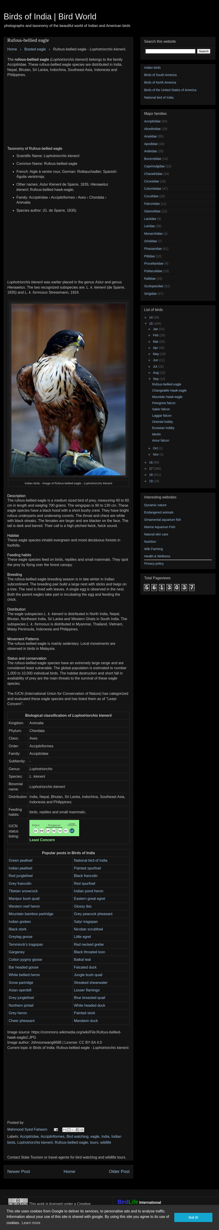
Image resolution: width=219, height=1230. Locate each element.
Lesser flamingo (87, 990)
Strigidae (150, 293)
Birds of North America (160, 82)
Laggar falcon (162, 415)
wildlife (105, 1142)
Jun (156, 360)
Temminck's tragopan (26, 944)
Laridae (149, 226)
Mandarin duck (86, 1021)
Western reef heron (24, 906)
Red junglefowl (21, 876)
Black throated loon (89, 952)
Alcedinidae (152, 129)
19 (151, 481)
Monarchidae (153, 233)
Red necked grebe (89, 944)
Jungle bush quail (88, 975)
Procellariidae (154, 263)
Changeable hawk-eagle (169, 390)
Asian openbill (20, 990)
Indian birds (152, 67)
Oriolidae (150, 241)
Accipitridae (29, 1136)
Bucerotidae (152, 159)
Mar (156, 341)
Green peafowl (20, 860)
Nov (156, 454)
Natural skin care (156, 534)
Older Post (119, 1171)
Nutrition (150, 541)
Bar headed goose (24, 967)
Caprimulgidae (154, 166)
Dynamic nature (155, 505)
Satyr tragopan (86, 922)
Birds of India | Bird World (50, 16)
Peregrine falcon (163, 403)
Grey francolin (20, 883)
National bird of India (90, 860)
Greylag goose (20, 937)
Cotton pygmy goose (25, 959)
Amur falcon (160, 440)
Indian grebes (20, 922)
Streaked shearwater (91, 983)
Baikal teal (82, 959)
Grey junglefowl (21, 998)
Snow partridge (21, 983)
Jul (155, 366)
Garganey (17, 952)
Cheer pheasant (22, 1021)
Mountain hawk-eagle (167, 397)
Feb (156, 335)
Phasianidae (153, 248)
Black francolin (86, 876)
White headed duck (89, 1005)
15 (151, 323)
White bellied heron (24, 975)
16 (151, 462)
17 (151, 468)
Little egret (82, 937)
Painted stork (84, 1013)
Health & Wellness (157, 556)
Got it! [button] (193, 1217)
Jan (156, 329)
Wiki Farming (153, 549)
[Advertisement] (68, 109)
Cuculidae (151, 196)
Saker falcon (161, 409)
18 (151, 475)
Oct (156, 448)
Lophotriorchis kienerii (35, 1142)
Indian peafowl (20, 868)
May (156, 354)
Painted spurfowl (87, 868)
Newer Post (18, 1171)
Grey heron (18, 1013)
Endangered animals (158, 512)
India (106, 1136)
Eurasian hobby (163, 428)
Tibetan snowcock (23, 891)
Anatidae (150, 136)
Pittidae (149, 256)
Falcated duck (85, 967)
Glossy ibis (82, 906)
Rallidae (150, 278)
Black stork (17, 929)
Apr (156, 348)
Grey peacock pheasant (93, 914)
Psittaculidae (153, 271)
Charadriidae (153, 174)
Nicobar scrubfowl (88, 929)
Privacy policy (154, 563)
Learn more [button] (31, 1223)
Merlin (156, 434)
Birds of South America (160, 75)
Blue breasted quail (89, 998)
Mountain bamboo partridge (31, 914)
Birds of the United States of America (170, 90)
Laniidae (150, 219)
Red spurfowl (84, 883)
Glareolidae (152, 211)
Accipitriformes (53, 1136)
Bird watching (78, 1136)
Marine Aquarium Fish (159, 527)
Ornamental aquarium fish (162, 519)
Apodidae (151, 144)
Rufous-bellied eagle (71, 1142)
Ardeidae (150, 151)
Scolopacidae (153, 286)
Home (69, 1171)
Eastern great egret (89, 899)
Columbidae (152, 188)
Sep (156, 379)
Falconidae (152, 203)
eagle (95, 1136)
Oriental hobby (162, 422)
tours (94, 1142)
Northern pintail (21, 1005)
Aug (156, 372)
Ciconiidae (151, 181)
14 (151, 317)
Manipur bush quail (24, 899)
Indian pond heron (88, 891)
